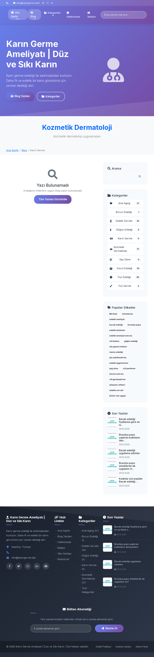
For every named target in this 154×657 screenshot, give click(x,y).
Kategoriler (51, 96)
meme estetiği (116, 352)
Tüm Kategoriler (88, 590)
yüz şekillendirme (117, 357)
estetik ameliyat (116, 319)
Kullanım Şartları (123, 646)
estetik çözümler (117, 330)
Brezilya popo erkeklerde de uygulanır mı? (129, 580)
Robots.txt (63, 559)
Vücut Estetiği (125, 268)
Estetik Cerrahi (125, 221)
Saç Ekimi (125, 260)
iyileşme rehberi (117, 385)
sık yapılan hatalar (118, 346)
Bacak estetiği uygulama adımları (129, 452)
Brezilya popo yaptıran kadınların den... (129, 437)
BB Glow (113, 314)
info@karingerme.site (25, 3)
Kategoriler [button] (52, 12)
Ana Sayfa (15, 14)
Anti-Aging (125, 203)
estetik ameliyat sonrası (120, 336)
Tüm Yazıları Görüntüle (53, 199)
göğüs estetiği (131, 341)
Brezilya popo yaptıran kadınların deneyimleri (126, 545)
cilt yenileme (129, 368)
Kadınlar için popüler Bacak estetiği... (131, 480)
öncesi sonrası (116, 374)
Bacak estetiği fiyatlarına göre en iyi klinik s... (130, 528)
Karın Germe (125, 238)
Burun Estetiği (128, 212)
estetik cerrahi (116, 390)
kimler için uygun (117, 396)
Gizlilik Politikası (103, 646)
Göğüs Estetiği (125, 230)
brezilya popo (134, 325)
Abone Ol (109, 628)
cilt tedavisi (127, 314)
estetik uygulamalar (118, 363)
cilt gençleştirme (117, 379)
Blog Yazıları (20, 96)
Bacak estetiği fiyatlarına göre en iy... (129, 422)
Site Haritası (64, 553)
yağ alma (113, 368)
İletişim (92, 15)
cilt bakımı (114, 341)
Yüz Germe (125, 286)
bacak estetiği (116, 325)
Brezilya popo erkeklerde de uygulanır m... (127, 466)
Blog (33, 14)
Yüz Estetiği (125, 277)
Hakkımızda (73, 15)
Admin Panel (142, 646)
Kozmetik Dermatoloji (125, 249)
